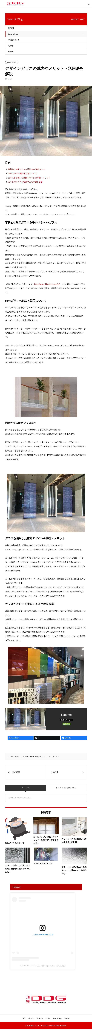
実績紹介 (11, 52)
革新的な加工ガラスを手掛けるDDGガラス (26, 169)
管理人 (17, 756)
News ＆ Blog (47, 34)
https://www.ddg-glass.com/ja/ (47, 284)
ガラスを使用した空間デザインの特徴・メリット (29, 178)
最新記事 (11, 28)
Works (48, 1018)
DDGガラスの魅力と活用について (22, 173)
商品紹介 (11, 46)
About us (31, 1018)
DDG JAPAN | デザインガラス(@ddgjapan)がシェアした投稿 (42, 966)
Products (40, 1018)
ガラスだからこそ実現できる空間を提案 (25, 182)
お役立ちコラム (13, 40)
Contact (67, 1018)
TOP (24, 1018)
